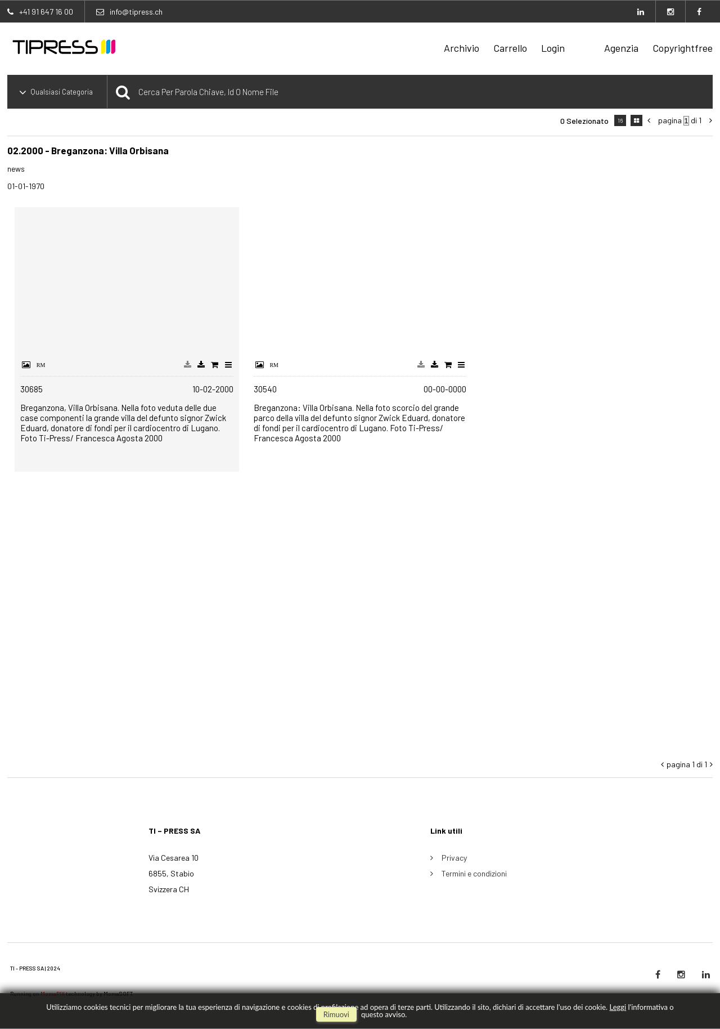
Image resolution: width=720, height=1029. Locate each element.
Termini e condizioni (474, 873)
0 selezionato (584, 121)
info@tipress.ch (136, 11)
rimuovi (336, 1014)
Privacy (454, 857)
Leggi (617, 1007)
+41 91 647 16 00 (46, 11)
